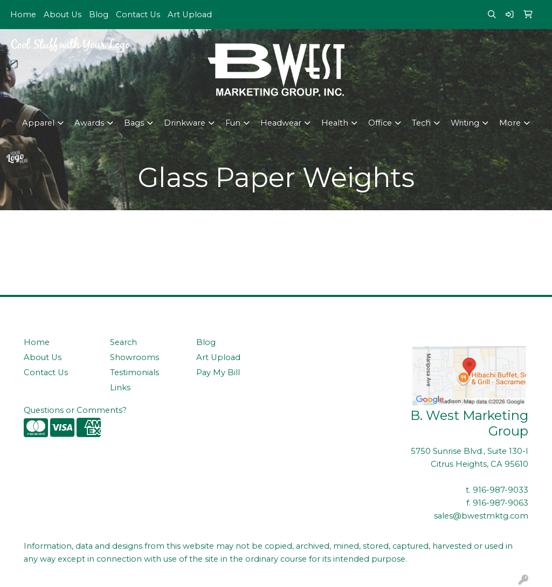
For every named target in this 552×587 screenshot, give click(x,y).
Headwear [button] (280, 123)
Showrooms (134, 357)
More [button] (510, 123)
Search (123, 342)
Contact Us (138, 14)
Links (120, 387)
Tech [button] (421, 123)
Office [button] (380, 123)
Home (23, 14)
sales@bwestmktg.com (481, 516)
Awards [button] (89, 123)
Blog (98, 14)
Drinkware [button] (184, 123)
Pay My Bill (218, 372)
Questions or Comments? (75, 410)
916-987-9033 (500, 490)
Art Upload (190, 14)
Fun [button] (232, 123)
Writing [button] (465, 123)
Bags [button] (134, 123)
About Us (62, 14)
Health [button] (334, 123)
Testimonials (134, 372)
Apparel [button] (38, 123)
